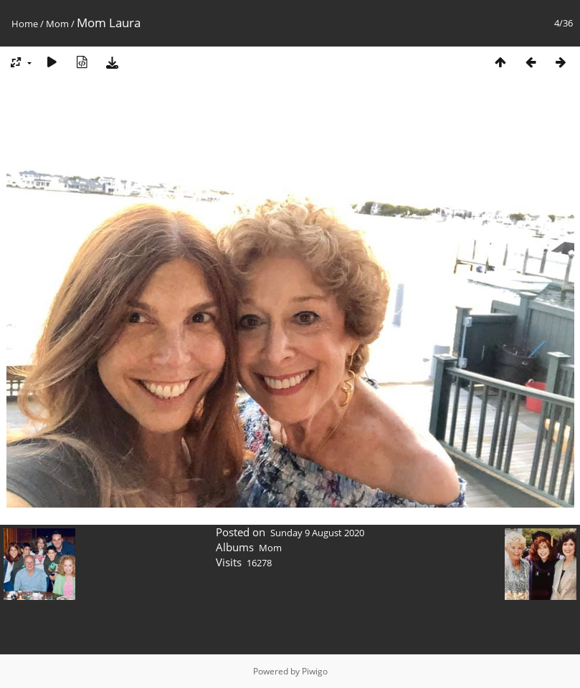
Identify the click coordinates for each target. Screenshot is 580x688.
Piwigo (315, 671)
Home (24, 23)
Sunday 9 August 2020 (317, 532)
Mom (57, 23)
